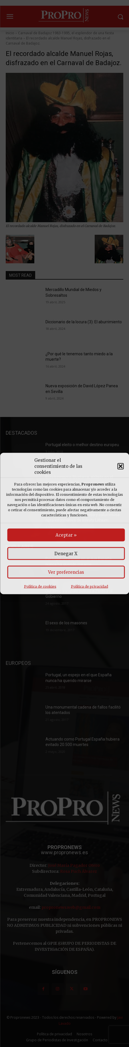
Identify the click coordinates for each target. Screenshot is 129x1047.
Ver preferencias (66, 572)
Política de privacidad (89, 586)
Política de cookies (40, 586)
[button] (120, 466)
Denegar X (66, 553)
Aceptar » (66, 535)
